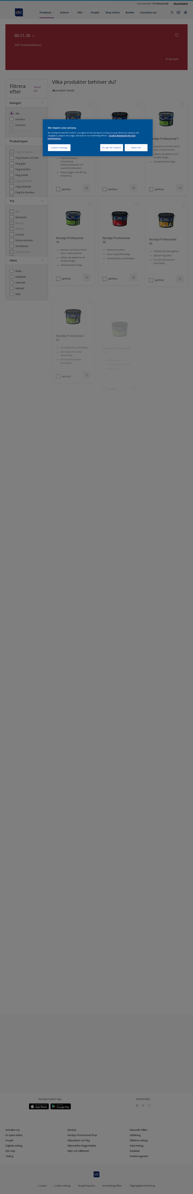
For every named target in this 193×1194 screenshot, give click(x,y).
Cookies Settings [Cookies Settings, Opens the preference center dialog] (59, 147)
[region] (98, 137)
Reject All (136, 147)
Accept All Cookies (111, 147)
